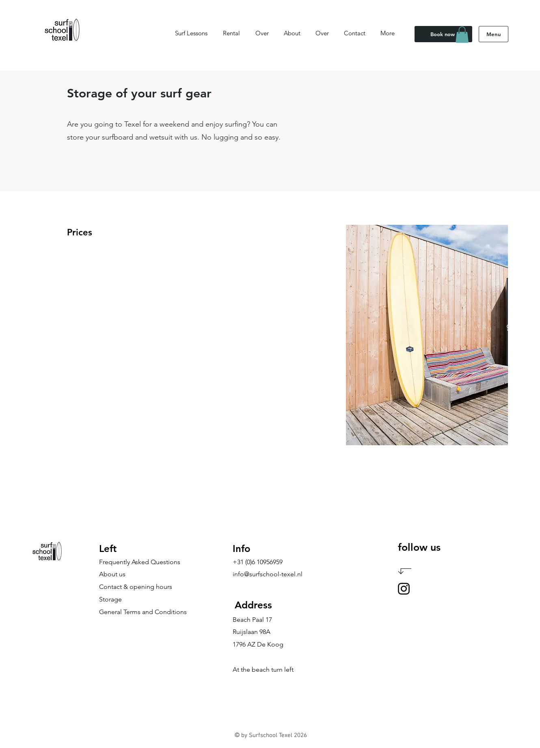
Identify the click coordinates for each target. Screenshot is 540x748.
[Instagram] (404, 589)
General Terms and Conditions (143, 612)
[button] (462, 34)
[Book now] (443, 34)
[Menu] (493, 34)
